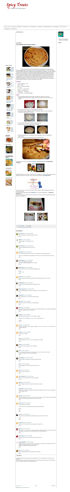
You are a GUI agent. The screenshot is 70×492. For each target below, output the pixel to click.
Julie (19, 350)
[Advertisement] (37, 18)
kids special (21, 227)
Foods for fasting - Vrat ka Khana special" (37, 161)
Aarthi (20, 414)
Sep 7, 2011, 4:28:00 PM (25, 307)
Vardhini (20, 314)
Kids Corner (40, 26)
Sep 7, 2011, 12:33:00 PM (28, 267)
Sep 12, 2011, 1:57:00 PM (25, 428)
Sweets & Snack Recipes (48, 26)
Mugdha (20, 382)
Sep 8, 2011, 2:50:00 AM (29, 376)
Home (6, 26)
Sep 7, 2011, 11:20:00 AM (26, 239)
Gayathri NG (21, 388)
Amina (20, 338)
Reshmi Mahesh (21, 282)
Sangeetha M (21, 442)
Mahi (19, 450)
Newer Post (18, 485)
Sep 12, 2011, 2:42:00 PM (28, 435)
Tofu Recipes (13, 28)
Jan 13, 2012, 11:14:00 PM (25, 450)
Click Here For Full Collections (63, 40)
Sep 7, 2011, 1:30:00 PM (26, 276)
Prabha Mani (21, 295)
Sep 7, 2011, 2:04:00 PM (29, 282)
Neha (20, 363)
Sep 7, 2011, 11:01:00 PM (25, 363)
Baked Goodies (25, 26)
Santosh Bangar (21, 260)
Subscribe (13, 26)
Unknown (20, 276)
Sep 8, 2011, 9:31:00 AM (26, 402)
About (10, 26)
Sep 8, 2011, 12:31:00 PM (27, 422)
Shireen (20, 395)
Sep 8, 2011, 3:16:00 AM (26, 382)
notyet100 (20, 422)
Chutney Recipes (56, 26)
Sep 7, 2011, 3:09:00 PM (27, 295)
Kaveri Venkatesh (22, 376)
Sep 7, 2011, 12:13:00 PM (29, 260)
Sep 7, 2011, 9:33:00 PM (24, 350)
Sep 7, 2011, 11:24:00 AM (29, 245)
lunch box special (25, 227)
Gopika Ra (33, 192)
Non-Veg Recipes (33, 26)
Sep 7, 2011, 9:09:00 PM (26, 332)
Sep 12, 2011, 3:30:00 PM (29, 442)
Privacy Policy (63, 26)
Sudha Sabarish (21, 357)
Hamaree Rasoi (21, 267)
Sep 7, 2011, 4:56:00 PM (26, 314)
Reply (20, 236)
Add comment (18, 455)
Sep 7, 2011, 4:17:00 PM (26, 301)
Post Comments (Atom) (25, 487)
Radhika (20, 239)
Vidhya (20, 307)
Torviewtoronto (21, 233)
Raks (19, 370)
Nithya (20, 344)
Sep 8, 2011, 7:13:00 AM (26, 395)
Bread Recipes (7, 28)
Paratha (30, 227)
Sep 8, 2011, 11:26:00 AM (25, 414)
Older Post (53, 485)
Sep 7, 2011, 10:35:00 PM (28, 357)
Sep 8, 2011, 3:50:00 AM (27, 388)
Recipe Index (19, 26)
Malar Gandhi (21, 435)
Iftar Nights (45, 175)
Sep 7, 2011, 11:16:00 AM (29, 233)
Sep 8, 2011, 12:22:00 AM (25, 370)
